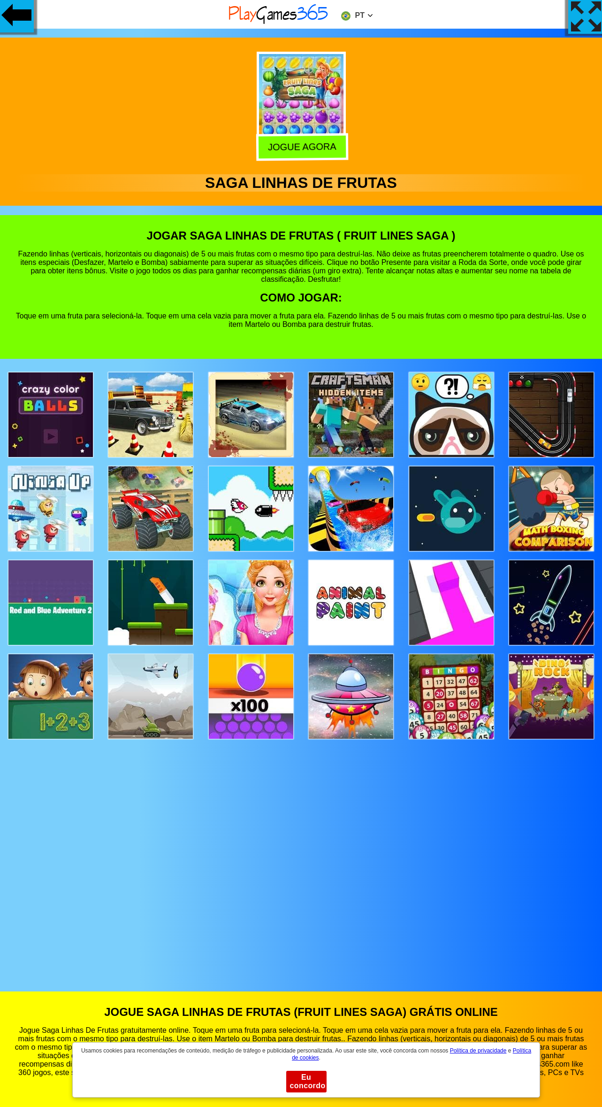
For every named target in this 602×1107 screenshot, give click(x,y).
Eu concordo (308, 1081)
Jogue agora (301, 146)
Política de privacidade (478, 1050)
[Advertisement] (301, 856)
